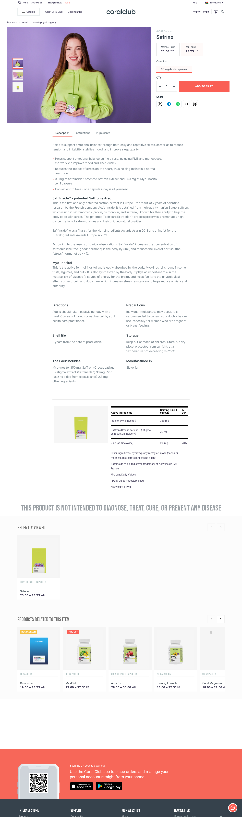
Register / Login (201, 11)
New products (55, 2)
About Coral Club (54, 12)
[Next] (221, 619)
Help (195, 2)
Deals (67, 2)
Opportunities (75, 12)
